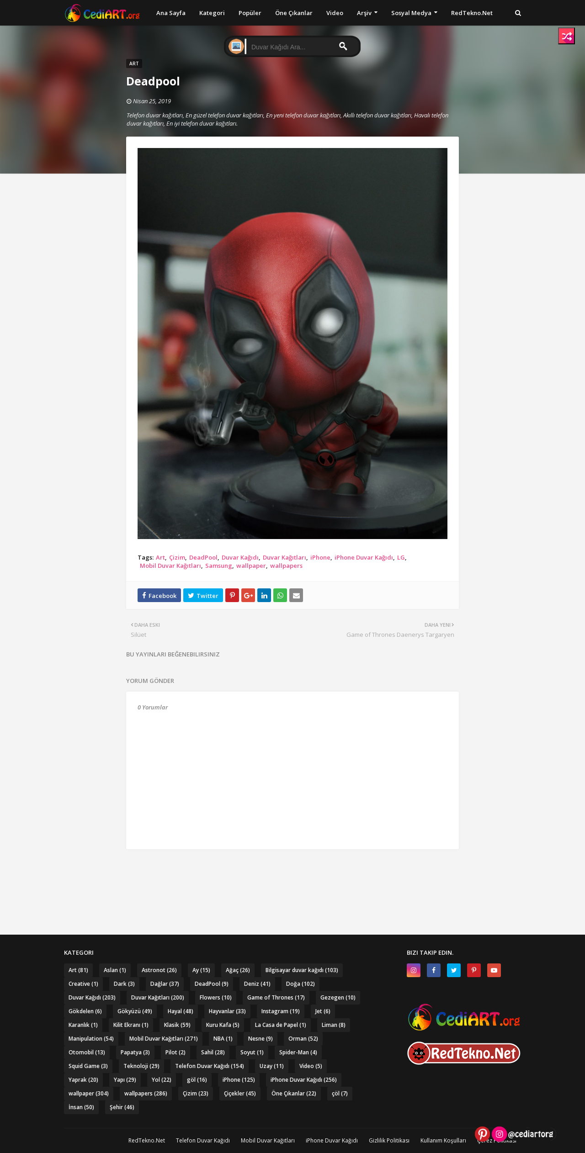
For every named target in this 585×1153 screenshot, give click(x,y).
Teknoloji (141, 1066)
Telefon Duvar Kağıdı (209, 1066)
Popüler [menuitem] (250, 13)
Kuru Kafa (222, 1025)
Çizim (177, 557)
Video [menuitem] (334, 13)
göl (197, 1080)
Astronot (159, 970)
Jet (322, 1011)
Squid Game (88, 1066)
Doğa (300, 984)
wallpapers (286, 565)
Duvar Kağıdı (240, 557)
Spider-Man (298, 1052)
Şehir (122, 1107)
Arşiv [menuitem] (364, 13)
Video (310, 1066)
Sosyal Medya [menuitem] (411, 13)
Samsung (218, 565)
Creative (83, 984)
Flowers (216, 997)
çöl (340, 1093)
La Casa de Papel (280, 1025)
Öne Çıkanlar (293, 1093)
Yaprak (83, 1080)
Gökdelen (85, 1011)
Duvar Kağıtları (284, 557)
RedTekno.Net (146, 1140)
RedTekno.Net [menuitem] (472, 13)
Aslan (115, 970)
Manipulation (91, 1038)
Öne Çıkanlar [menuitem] (294, 13)
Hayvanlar (227, 1011)
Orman (303, 1038)
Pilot (175, 1052)
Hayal (180, 1011)
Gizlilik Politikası (389, 1140)
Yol (161, 1080)
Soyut (252, 1052)
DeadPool (203, 557)
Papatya (135, 1052)
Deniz (257, 984)
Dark (124, 984)
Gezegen (338, 997)
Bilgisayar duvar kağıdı (302, 970)
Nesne (260, 1038)
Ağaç (238, 970)
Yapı (125, 1080)
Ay (201, 970)
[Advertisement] (292, 874)
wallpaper (251, 565)
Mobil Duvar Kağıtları (170, 565)
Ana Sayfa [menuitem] (171, 13)
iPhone (320, 557)
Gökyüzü (134, 1011)
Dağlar (164, 984)
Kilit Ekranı (131, 1025)
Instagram (280, 1011)
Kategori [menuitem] (212, 13)
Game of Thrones (276, 997)
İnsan (81, 1107)
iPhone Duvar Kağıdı (364, 557)
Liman (334, 1025)
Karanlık (83, 1025)
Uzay (272, 1066)
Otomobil (87, 1052)
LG (401, 557)
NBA (223, 1038)
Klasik (177, 1025)
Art (160, 557)
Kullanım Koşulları (443, 1140)
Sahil (213, 1052)
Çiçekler (240, 1093)
